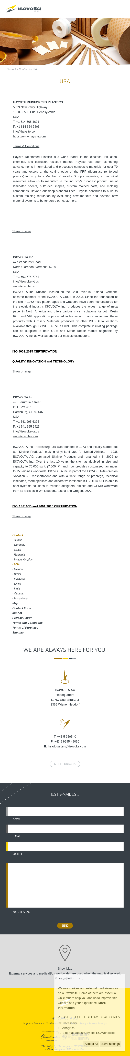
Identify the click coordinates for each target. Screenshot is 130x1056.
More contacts (65, 764)
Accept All (91, 1044)
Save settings (110, 1044)
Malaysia (19, 579)
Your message (22, 912)
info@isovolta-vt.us (26, 281)
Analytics (68, 1028)
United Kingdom (23, 559)
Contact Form (21, 608)
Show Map (65, 968)
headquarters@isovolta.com (67, 746)
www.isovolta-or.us (25, 436)
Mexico (18, 569)
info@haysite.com (25, 131)
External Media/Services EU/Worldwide (88, 1033)
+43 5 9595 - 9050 (67, 741)
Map (15, 603)
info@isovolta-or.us (26, 431)
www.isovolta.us (24, 286)
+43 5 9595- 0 (66, 736)
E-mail (17, 836)
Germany (19, 544)
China (17, 583)
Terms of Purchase (25, 627)
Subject (17, 854)
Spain (17, 549)
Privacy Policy (22, 617)
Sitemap (18, 632)
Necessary (69, 1023)
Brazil (17, 574)
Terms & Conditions (26, 146)
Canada (19, 593)
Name (16, 818)
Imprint (17, 613)
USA (34, 69)
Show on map (21, 231)
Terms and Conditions (27, 622)
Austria (18, 539)
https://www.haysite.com (29, 136)
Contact (11, 69)
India (17, 588)
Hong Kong (21, 598)
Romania (19, 554)
